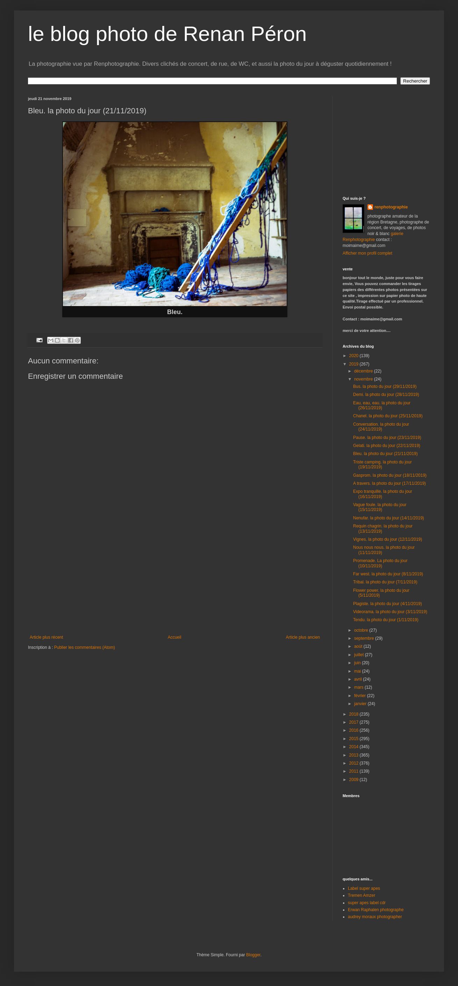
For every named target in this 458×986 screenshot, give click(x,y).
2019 (354, 364)
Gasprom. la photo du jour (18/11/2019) (390, 475)
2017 (354, 722)
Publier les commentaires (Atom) (84, 647)
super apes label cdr (367, 902)
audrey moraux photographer (375, 916)
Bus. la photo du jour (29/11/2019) (384, 386)
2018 (354, 714)
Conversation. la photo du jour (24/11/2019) (381, 427)
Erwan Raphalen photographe (375, 909)
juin (358, 662)
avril (358, 679)
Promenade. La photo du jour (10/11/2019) (380, 563)
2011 (354, 771)
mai (358, 671)
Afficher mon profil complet (367, 253)
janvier (361, 703)
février (360, 695)
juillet (359, 654)
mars (359, 687)
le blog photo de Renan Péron (167, 33)
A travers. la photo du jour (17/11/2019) (389, 483)
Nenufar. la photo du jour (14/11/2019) (388, 518)
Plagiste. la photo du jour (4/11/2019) (387, 603)
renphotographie (391, 207)
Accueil (174, 637)
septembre (364, 638)
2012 (354, 763)
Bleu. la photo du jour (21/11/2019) (385, 453)
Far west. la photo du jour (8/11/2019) (388, 574)
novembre (364, 379)
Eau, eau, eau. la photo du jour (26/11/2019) (381, 405)
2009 (354, 779)
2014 (354, 746)
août (359, 646)
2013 (354, 755)
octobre (361, 630)
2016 (354, 730)
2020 (354, 355)
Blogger (253, 954)
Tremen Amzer (361, 895)
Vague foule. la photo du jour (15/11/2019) (380, 507)
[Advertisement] (174, 582)
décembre (364, 371)
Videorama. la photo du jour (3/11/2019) (390, 611)
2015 (354, 738)
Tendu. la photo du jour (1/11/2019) (385, 619)
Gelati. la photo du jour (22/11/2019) (386, 445)
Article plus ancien (303, 637)
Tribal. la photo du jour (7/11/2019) (385, 582)
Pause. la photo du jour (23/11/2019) (387, 437)
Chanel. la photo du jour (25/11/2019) (388, 415)
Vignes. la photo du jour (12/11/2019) (387, 539)
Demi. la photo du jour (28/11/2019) (386, 394)
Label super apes (364, 888)
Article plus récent (46, 637)
